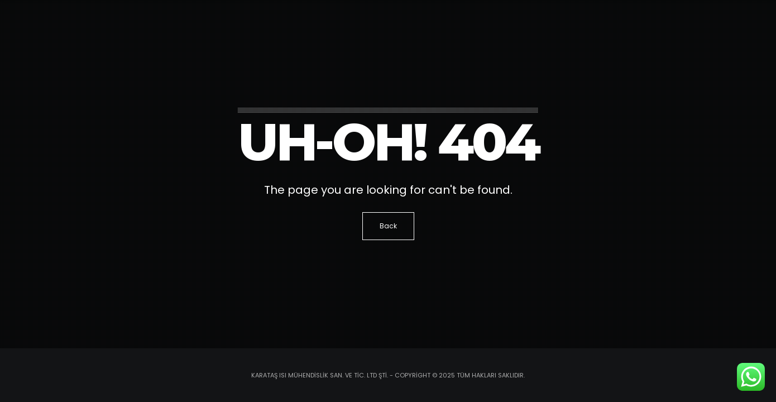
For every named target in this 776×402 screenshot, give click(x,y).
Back (388, 226)
